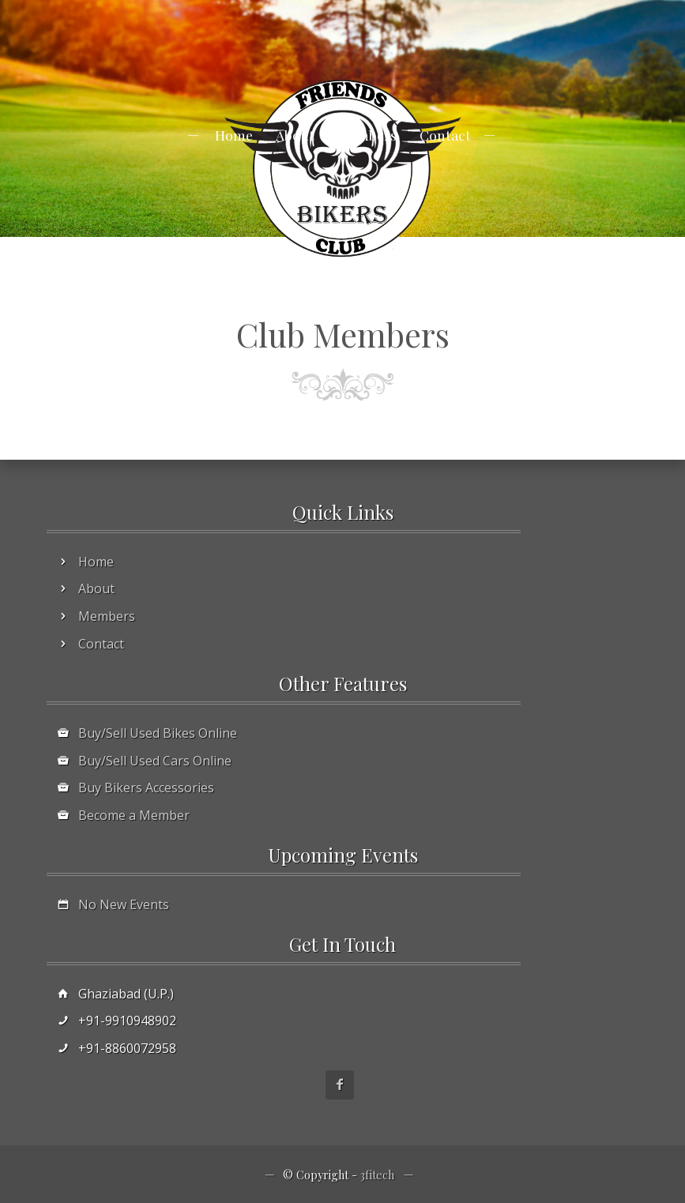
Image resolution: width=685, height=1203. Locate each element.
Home (234, 135)
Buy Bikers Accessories (146, 787)
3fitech (377, 1174)
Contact (445, 135)
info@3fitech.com (330, 7)
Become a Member (134, 815)
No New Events (123, 904)
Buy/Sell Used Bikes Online (157, 733)
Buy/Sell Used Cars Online (154, 760)
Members (367, 135)
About (295, 135)
